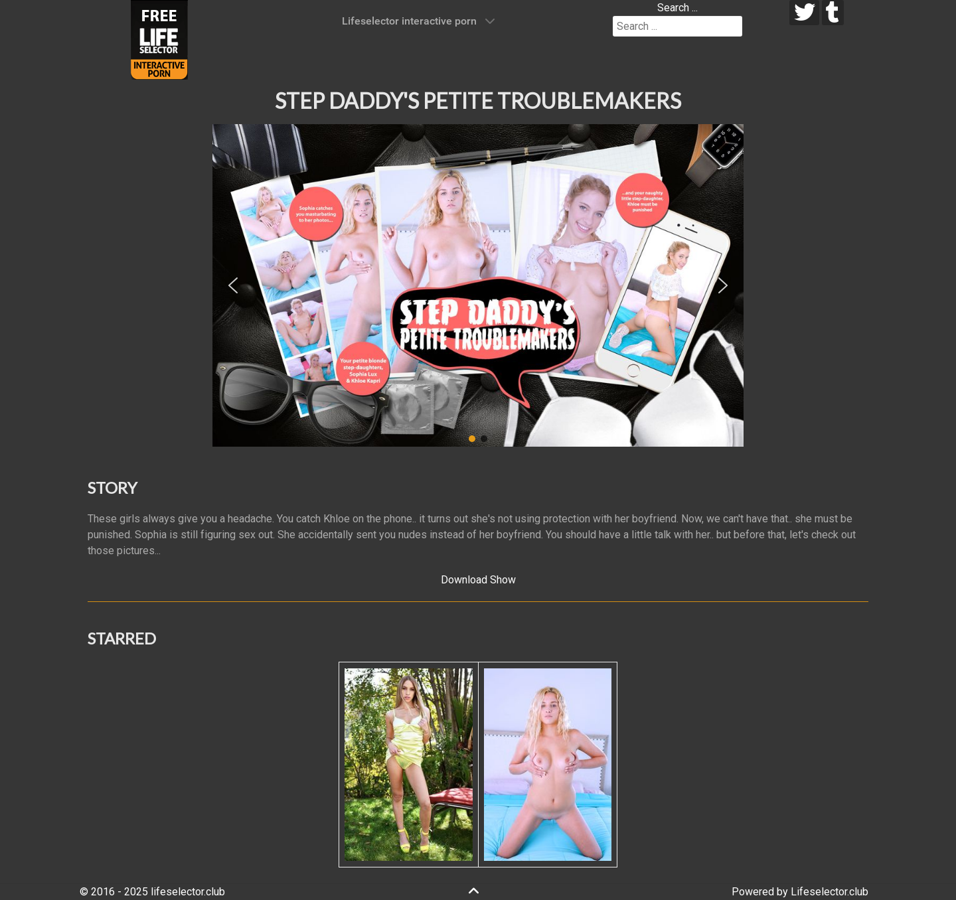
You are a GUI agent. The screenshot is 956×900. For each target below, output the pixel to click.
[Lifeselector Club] (159, 39)
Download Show (478, 579)
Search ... (677, 7)
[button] (233, 285)
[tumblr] (833, 12)
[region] (478, 285)
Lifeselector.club (829, 891)
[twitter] (804, 12)
